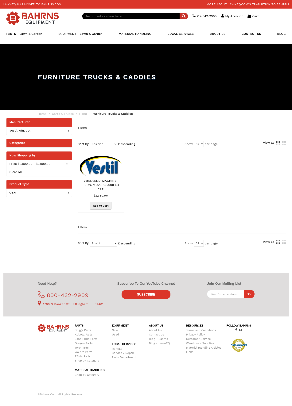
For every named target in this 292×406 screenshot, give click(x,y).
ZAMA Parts (83, 356)
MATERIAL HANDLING (135, 34)
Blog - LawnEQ (159, 343)
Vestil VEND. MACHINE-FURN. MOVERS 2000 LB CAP (101, 185)
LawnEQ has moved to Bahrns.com (32, 4)
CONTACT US (251, 34)
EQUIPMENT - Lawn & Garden (80, 34)
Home (42, 114)
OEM (39, 192)
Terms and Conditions (201, 330)
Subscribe (146, 294)
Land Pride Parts (86, 339)
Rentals (117, 348)
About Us (155, 330)
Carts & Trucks (63, 114)
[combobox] (135, 16)
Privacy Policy (195, 334)
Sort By (83, 144)
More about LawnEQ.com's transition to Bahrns (248, 4)
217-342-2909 (205, 16)
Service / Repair (123, 353)
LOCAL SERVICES (181, 34)
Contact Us (156, 334)
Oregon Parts (84, 343)
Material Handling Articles (203, 347)
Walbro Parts (83, 352)
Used (115, 334)
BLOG (281, 34)
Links (189, 352)
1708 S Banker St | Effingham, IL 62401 (70, 304)
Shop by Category (87, 360)
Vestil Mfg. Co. (39, 130)
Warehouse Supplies (200, 343)
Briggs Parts (83, 330)
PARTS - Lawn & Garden (24, 34)
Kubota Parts (83, 334)
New (115, 330)
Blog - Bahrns (158, 339)
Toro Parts (82, 347)
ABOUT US (217, 34)
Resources (195, 325)
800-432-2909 (63, 295)
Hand (83, 114)
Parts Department (124, 357)
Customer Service (198, 339)
